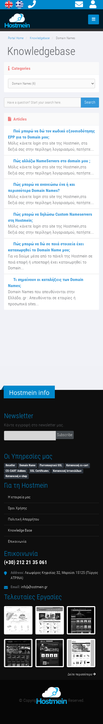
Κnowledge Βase (20, 530)
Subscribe (64, 434)
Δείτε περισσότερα (82, 674)
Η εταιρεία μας (19, 497)
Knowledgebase (40, 38)
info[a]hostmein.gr (34, 587)
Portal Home (15, 38)
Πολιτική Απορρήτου (23, 519)
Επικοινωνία (17, 541)
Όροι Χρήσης (17, 508)
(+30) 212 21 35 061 (25, 562)
